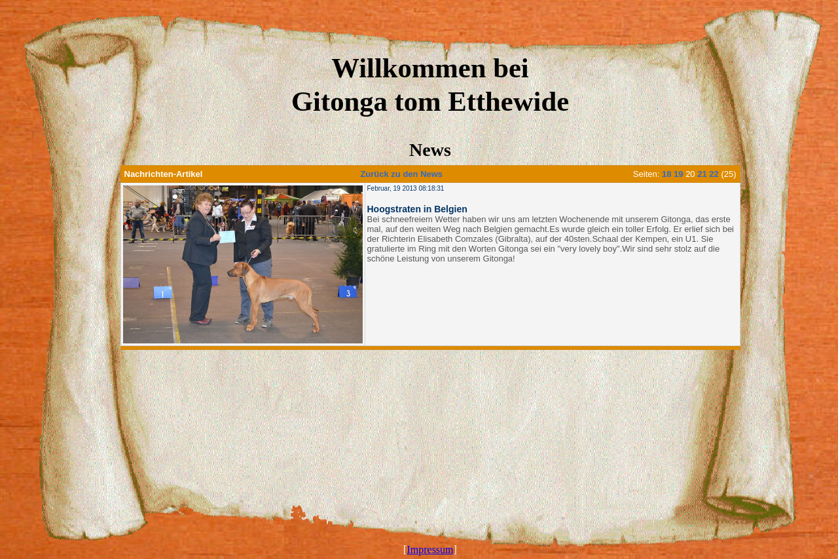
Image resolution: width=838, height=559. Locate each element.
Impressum (430, 549)
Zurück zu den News (401, 174)
